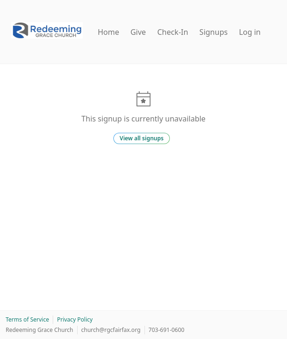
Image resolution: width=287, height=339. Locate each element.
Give (138, 32)
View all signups (141, 138)
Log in (250, 32)
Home (109, 32)
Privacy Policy (75, 319)
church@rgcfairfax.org (111, 330)
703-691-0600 (166, 330)
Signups (213, 32)
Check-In (172, 32)
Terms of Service (27, 319)
